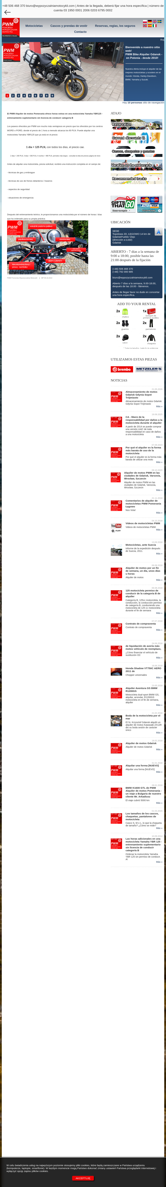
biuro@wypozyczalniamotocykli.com (50, 5)
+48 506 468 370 (13, 5)
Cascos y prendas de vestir (68, 25)
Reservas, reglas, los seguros (115, 25)
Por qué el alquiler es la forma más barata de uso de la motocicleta (143, 450)
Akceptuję (83, 1178)
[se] (159, 22)
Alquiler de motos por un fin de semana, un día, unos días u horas (143, 571)
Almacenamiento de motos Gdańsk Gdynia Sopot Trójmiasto (141, 394)
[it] (155, 26)
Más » (159, 406)
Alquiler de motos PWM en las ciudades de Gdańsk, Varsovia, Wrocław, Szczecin (142, 475)
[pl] (145, 22)
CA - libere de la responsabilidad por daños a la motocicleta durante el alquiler (144, 420)
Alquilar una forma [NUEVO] (142, 765)
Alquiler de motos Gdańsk (141, 743)
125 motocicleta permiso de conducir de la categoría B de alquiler (143, 593)
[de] (150, 22)
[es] (150, 26)
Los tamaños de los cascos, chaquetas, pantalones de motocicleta (142, 816)
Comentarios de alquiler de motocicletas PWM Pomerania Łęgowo (143, 503)
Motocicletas (34, 25)
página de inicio (94, 156)
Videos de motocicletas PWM (143, 523)
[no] (145, 26)
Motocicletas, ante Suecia (141, 544)
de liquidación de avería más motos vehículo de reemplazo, (143, 647)
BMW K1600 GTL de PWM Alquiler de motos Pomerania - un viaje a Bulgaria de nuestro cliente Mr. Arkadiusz (144, 792)
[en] (155, 22)
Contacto (80, 31)
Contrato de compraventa (141, 623)
